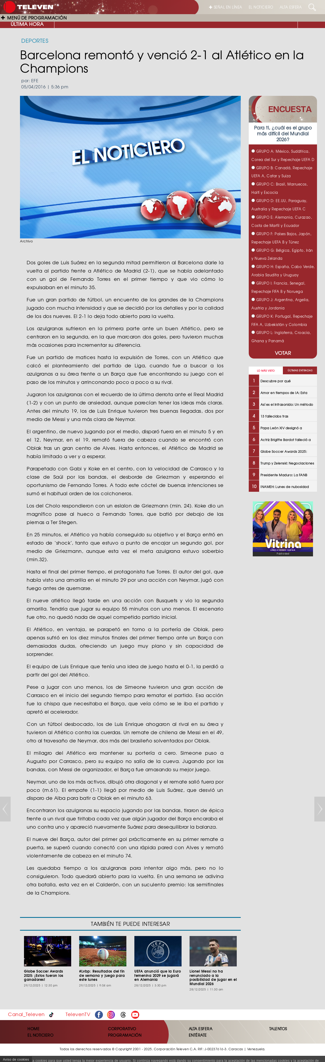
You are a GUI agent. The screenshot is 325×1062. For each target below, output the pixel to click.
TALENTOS (278, 1028)
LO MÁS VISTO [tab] (266, 370)
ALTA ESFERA (291, 7)
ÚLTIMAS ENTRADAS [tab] (300, 370)
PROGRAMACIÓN (124, 1035)
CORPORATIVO (122, 1028)
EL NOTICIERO (261, 7)
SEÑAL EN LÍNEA (225, 7)
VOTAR (283, 352)
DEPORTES (34, 40)
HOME (33, 1028)
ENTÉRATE (198, 1035)
